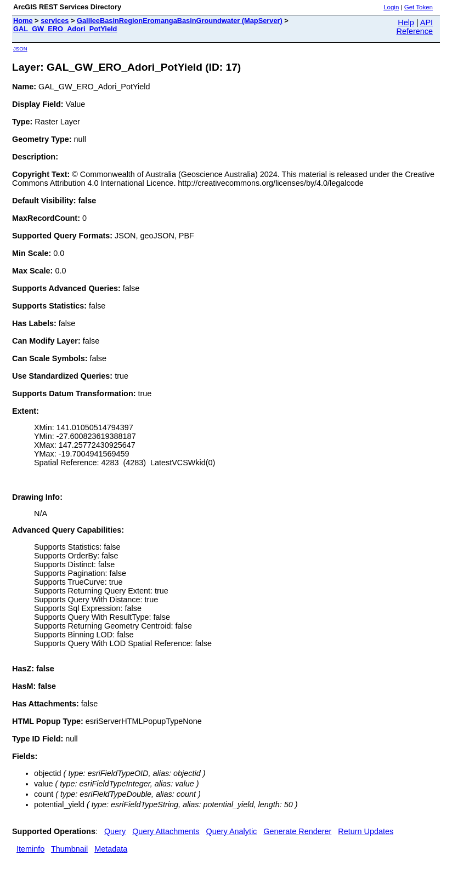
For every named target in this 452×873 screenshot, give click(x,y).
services (55, 20)
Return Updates (365, 831)
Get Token (418, 7)
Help (406, 22)
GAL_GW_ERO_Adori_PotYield (65, 29)
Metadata (110, 849)
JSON (20, 48)
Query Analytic (231, 831)
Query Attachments (165, 831)
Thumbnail (69, 849)
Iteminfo (30, 849)
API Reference (415, 27)
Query (115, 831)
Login (391, 7)
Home (23, 20)
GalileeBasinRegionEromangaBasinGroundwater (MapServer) (179, 20)
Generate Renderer (297, 831)
